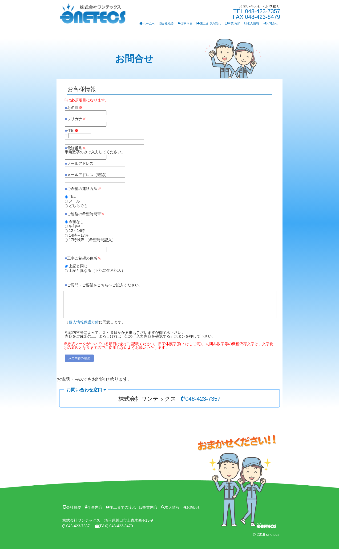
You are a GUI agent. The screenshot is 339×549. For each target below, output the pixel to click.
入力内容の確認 (79, 358)
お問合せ (270, 23)
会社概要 (166, 23)
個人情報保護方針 (84, 322)
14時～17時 (79, 235)
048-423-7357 (200, 399)
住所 (71, 130)
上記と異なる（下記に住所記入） (97, 270)
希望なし (76, 221)
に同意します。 (97, 322)
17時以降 (76, 240)
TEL (72, 196)
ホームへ (147, 23)
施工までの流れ (209, 23)
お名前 (73, 108)
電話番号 (95, 150)
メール (74, 201)
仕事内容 (185, 23)
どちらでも (78, 206)
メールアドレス (79, 163)
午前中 (74, 226)
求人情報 (251, 23)
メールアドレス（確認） (87, 175)
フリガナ (75, 119)
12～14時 (77, 231)
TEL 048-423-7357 (256, 11)
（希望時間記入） (100, 240)
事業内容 (232, 23)
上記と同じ (78, 266)
